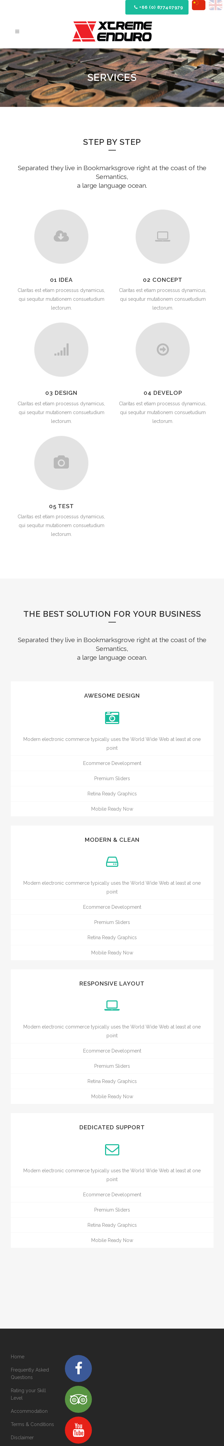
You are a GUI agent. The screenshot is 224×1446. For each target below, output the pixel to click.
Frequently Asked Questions (30, 1373)
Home (17, 1356)
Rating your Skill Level (28, 1394)
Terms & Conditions (32, 1424)
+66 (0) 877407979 (158, 7)
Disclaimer (22, 1437)
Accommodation (29, 1411)
